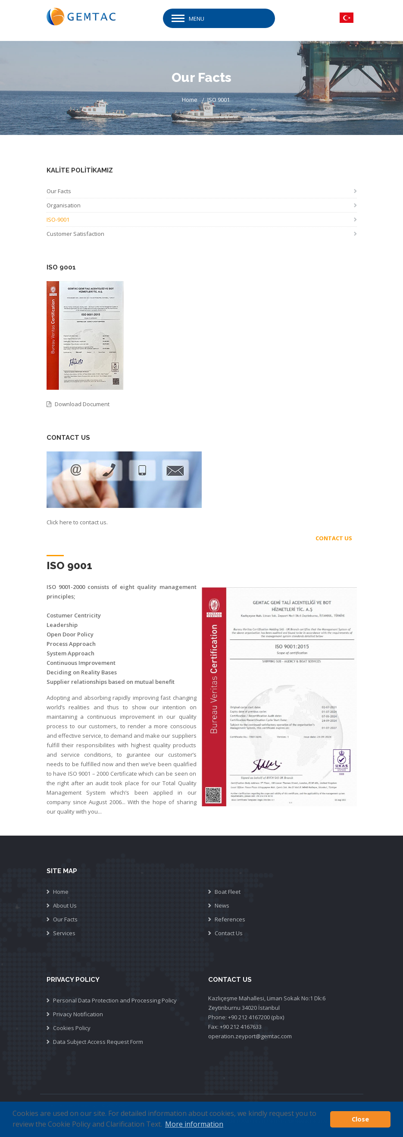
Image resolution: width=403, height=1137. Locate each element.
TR (346, 18)
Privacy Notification (78, 1014)
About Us (65, 905)
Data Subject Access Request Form (98, 1042)
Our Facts (59, 191)
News (222, 905)
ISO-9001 (58, 219)
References (230, 919)
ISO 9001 (218, 99)
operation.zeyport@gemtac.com (250, 1036)
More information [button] (194, 1124)
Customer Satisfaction (75, 234)
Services (64, 933)
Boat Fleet (228, 892)
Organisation (64, 205)
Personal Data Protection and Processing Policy (115, 1000)
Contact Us (229, 933)
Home (189, 99)
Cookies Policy (72, 1028)
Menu (196, 18)
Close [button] (360, 1119)
